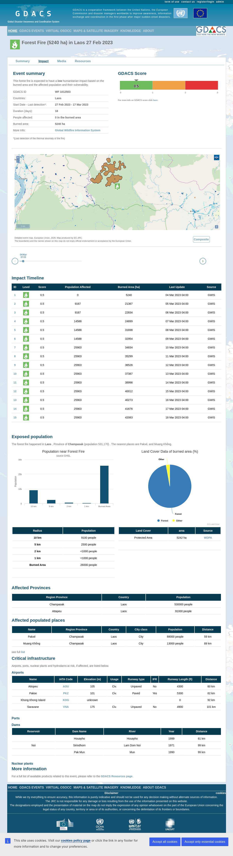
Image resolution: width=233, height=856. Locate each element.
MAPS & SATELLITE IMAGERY (96, 30)
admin (220, 1)
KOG (66, 700)
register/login (205, 1)
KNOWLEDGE (130, 30)
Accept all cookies (164, 841)
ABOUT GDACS (154, 781)
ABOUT (148, 30)
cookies (221, 787)
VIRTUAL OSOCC (59, 30)
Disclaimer (111, 787)
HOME (13, 30)
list (23, 652)
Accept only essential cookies (205, 841)
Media (61, 61)
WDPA (208, 537)
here (155, 100)
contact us (188, 1)
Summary (23, 61)
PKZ (66, 693)
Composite (201, 239)
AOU (66, 686)
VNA (66, 706)
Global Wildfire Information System (77, 130)
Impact (44, 61)
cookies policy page (75, 840)
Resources (83, 61)
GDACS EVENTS (31, 30)
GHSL (67, 455)
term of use (172, 1)
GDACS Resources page (116, 770)
